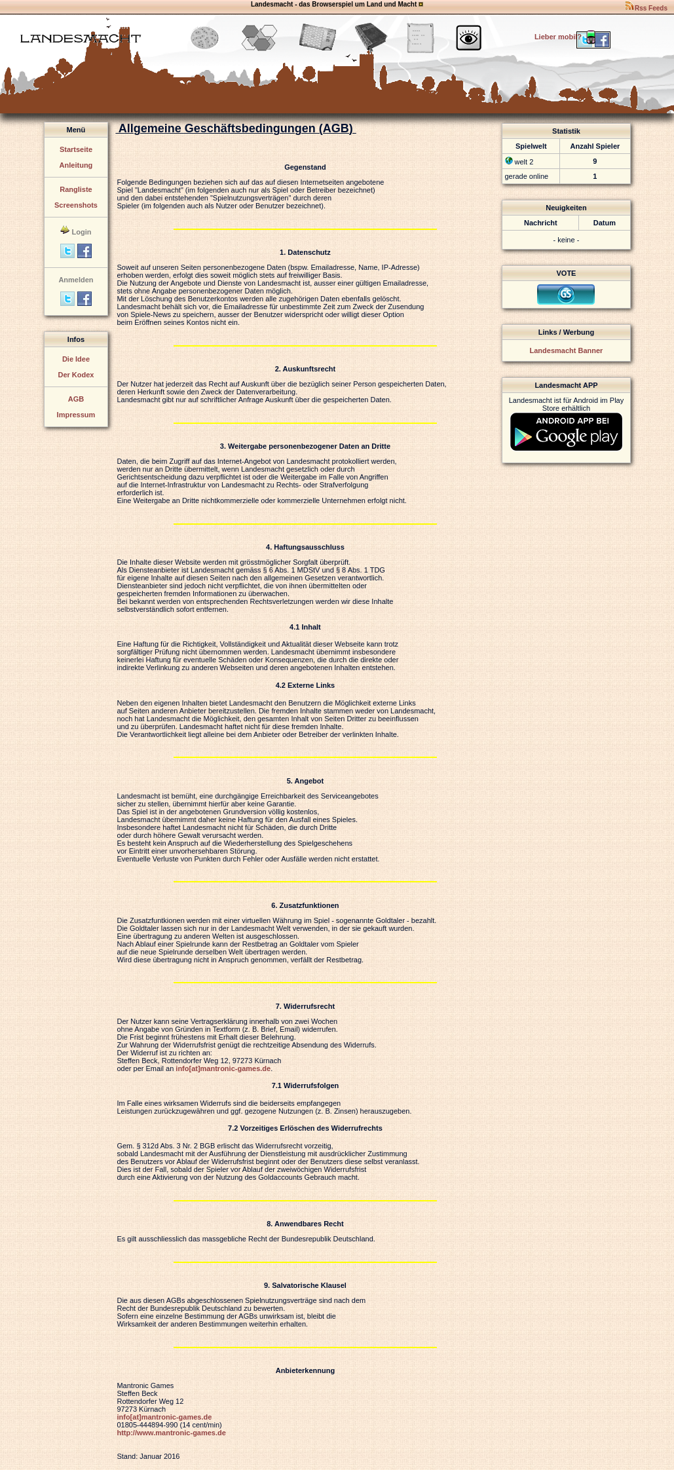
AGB (76, 399)
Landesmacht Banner (566, 350)
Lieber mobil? (566, 36)
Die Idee (76, 359)
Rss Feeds (645, 8)
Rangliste (76, 189)
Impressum (76, 415)
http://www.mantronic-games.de (171, 1433)
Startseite (76, 149)
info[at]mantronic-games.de (223, 1068)
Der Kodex (76, 375)
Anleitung (76, 165)
